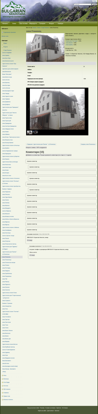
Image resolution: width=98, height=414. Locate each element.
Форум (51, 23)
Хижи (14, 23)
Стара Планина (45, 27)
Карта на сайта (42, 410)
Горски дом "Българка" (72, 41)
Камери (60, 23)
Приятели (58, 408)
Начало (5, 23)
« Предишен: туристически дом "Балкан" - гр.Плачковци (41, 144)
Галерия (42, 23)
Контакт (57, 410)
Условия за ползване (50, 408)
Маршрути (33, 23)
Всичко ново (5, 36)
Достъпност (50, 410)
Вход (94, 1)
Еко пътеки (23, 23)
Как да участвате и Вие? (33, 408)
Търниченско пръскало (10, 32)
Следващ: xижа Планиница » (88, 144)
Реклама (42, 408)
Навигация (4, 40)
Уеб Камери (65, 408)
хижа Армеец (69, 44)
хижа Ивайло (69, 42)
